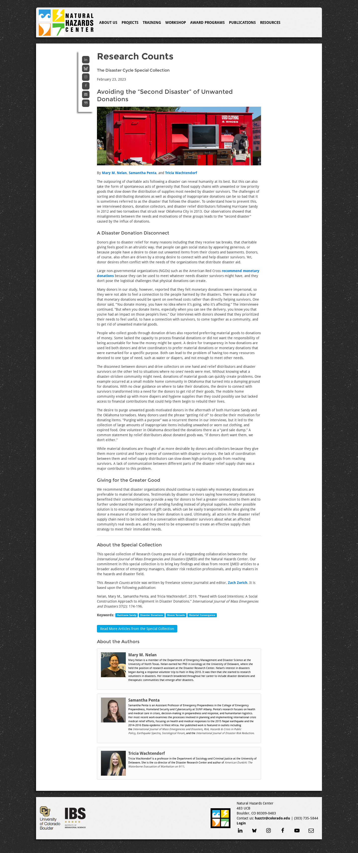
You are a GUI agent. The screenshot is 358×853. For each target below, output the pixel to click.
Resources (270, 22)
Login (241, 823)
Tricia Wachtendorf (181, 173)
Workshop (175, 22)
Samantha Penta (142, 173)
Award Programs (207, 22)
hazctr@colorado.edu (272, 818)
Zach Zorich (237, 583)
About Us (108, 22)
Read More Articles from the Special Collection (137, 629)
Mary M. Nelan (114, 173)
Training (152, 22)
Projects (130, 22)
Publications (242, 22)
